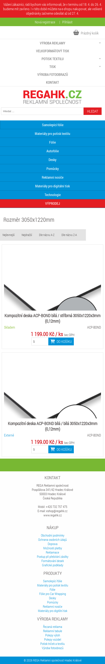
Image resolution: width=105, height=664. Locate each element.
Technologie (53, 194)
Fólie (52, 142)
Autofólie (52, 151)
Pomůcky (52, 168)
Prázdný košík (86, 33)
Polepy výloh (52, 635)
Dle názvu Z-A (69, 235)
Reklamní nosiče (52, 177)
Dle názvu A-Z (47, 235)
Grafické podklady (52, 565)
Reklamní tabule (52, 631)
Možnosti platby (52, 548)
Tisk (52, 66)
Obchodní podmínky (52, 535)
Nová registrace (45, 22)
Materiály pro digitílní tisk (52, 611)
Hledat (92, 111)
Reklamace (52, 552)
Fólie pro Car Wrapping (52, 594)
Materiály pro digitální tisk (52, 186)
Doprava (52, 544)
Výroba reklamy (52, 43)
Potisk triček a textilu (52, 643)
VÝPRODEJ (52, 203)
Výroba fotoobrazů (52, 74)
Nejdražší (27, 235)
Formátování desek (52, 561)
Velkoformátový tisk (52, 51)
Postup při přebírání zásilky (52, 556)
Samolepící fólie (52, 581)
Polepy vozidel (52, 639)
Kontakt (52, 82)
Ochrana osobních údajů (52, 539)
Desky (52, 159)
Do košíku (61, 341)
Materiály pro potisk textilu (52, 133)
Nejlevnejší (9, 235)
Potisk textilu (53, 59)
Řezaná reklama (52, 626)
